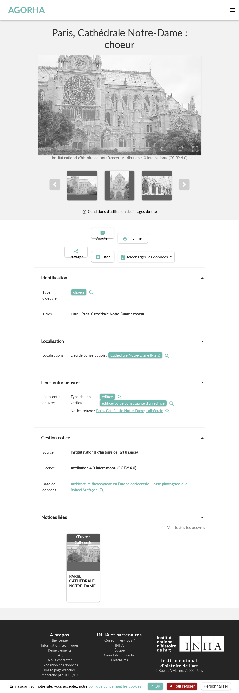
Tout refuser (182, 686)
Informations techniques (59, 634)
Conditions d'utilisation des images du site (119, 211)
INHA (119, 634)
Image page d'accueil (59, 658)
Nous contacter (60, 649)
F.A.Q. (59, 644)
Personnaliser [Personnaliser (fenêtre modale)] (216, 686)
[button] (55, 184)
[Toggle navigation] (233, 10)
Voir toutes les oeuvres (186, 516)
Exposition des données (60, 654)
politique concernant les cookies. (116, 686)
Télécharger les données (152, 246)
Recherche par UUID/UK (60, 663)
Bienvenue (60, 629)
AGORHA (25, 10)
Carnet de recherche (119, 644)
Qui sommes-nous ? (119, 629)
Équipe (119, 639)
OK (155, 686)
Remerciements (59, 639)
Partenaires (119, 649)
